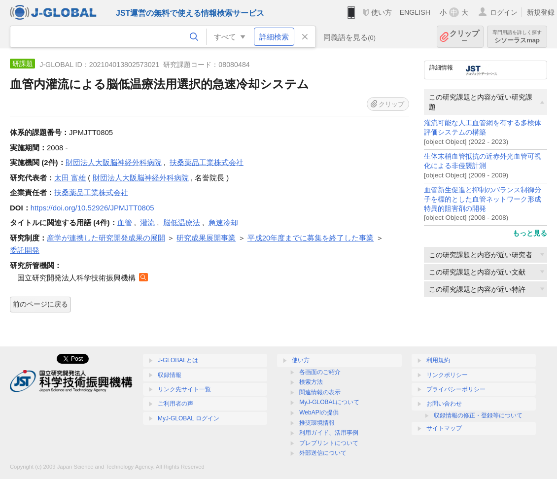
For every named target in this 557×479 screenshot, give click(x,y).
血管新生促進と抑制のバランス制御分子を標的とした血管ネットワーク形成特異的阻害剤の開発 (482, 199)
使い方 (381, 12)
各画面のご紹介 (320, 372)
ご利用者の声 (175, 403)
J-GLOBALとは (178, 360)
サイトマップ (444, 428)
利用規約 (438, 360)
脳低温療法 (181, 222)
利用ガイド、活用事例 (328, 432)
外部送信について (323, 452)
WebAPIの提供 (319, 412)
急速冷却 (223, 222)
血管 (124, 222)
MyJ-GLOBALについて (329, 402)
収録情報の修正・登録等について (478, 415)
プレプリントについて (328, 443)
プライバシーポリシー (456, 389)
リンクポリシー (447, 375)
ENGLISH (414, 12)
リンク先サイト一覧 (184, 389)
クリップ (464, 36)
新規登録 (541, 12)
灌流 (147, 222)
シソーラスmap (517, 37)
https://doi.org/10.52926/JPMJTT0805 (92, 208)
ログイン (504, 12)
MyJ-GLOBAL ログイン (188, 418)
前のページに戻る (40, 304)
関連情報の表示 (320, 392)
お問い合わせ (444, 403)
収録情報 (169, 375)
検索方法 (311, 381)
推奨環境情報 (317, 422)
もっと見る (530, 233)
